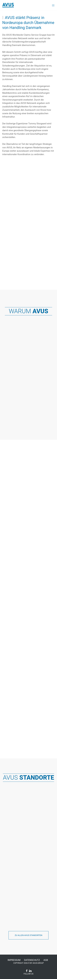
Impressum (14, 960)
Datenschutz (32, 960)
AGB (45, 960)
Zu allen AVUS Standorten (28, 935)
